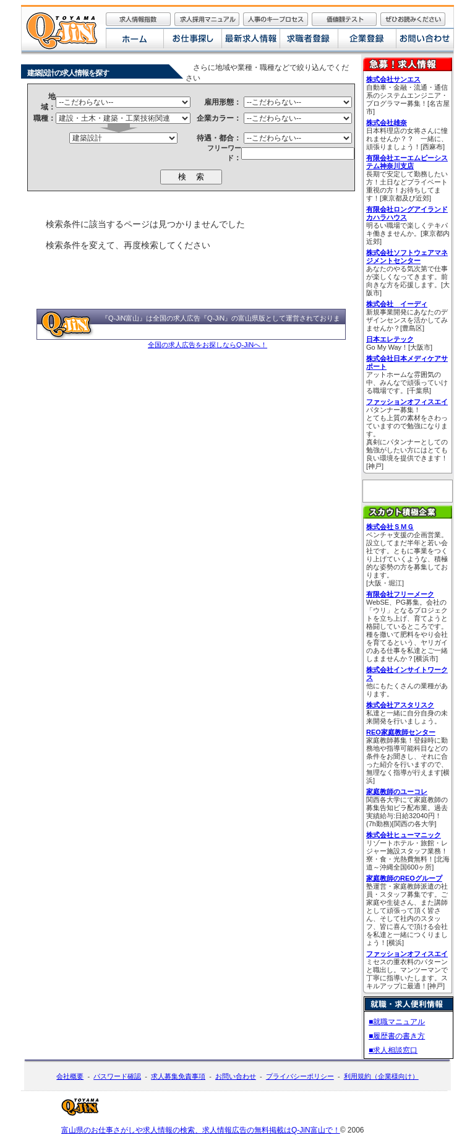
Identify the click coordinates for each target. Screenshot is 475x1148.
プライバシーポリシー (300, 1076)
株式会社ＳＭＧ (390, 526)
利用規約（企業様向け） (381, 1076)
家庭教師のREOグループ (404, 878)
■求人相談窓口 (393, 1050)
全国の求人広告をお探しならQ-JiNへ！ (207, 344)
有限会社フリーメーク (400, 594)
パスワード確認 (117, 1076)
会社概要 (69, 1076)
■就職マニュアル (397, 1021)
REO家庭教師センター (400, 732)
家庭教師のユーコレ (396, 791)
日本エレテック (390, 339)
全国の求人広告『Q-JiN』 (192, 318)
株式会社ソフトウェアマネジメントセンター (407, 256)
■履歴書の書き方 (397, 1036)
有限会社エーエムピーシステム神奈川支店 (407, 162)
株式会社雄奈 (386, 122)
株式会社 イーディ (396, 304)
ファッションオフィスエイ (407, 401)
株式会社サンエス (393, 79)
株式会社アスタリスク (400, 705)
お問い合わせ (235, 1076)
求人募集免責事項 (178, 1076)
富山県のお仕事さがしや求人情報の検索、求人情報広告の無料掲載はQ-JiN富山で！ (200, 1130)
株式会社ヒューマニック (403, 835)
